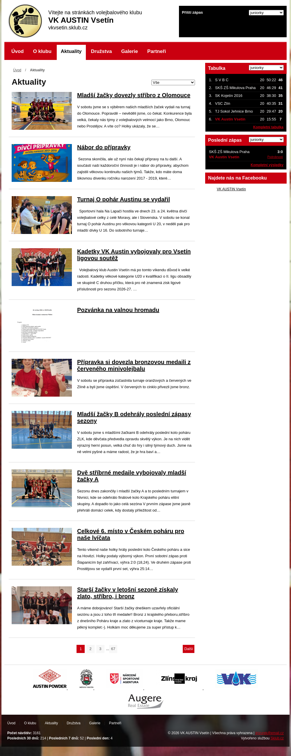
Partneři (156, 51)
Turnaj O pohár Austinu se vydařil (123, 199)
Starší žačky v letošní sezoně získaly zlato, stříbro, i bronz (127, 592)
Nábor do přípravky (103, 147)
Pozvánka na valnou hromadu (118, 310)
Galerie (129, 51)
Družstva (101, 51)
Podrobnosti (275, 157)
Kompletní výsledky (267, 165)
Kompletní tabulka (268, 127)
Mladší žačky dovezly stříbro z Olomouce (133, 95)
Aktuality (71, 51)
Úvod (17, 51)
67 (113, 649)
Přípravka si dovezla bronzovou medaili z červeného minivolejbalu (134, 365)
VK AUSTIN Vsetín (231, 189)
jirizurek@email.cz (269, 733)
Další (188, 649)
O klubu (42, 51)
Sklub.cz (277, 738)
